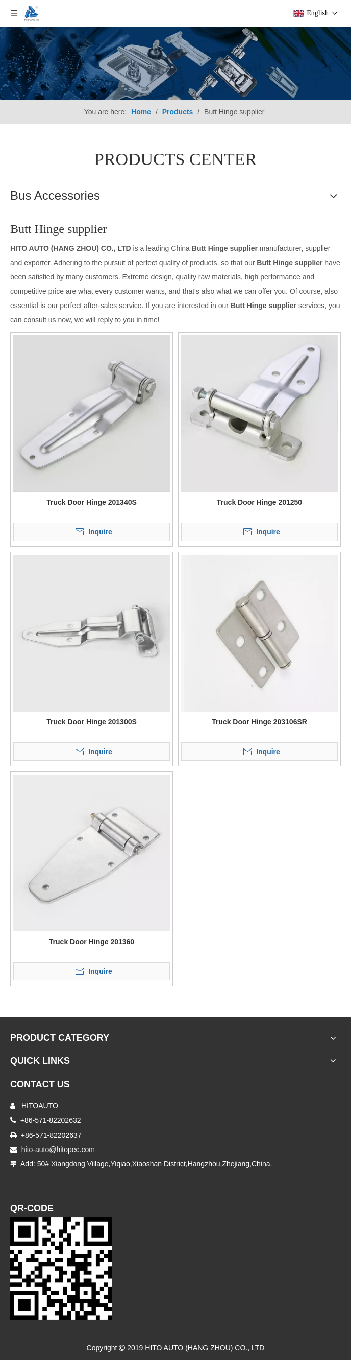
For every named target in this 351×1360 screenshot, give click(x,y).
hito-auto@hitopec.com (58, 1149)
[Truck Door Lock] (61, 1268)
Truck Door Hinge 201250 (259, 502)
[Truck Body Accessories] (175, 63)
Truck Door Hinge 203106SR (259, 722)
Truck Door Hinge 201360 (91, 941)
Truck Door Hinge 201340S (91, 502)
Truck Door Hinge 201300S (91, 722)
